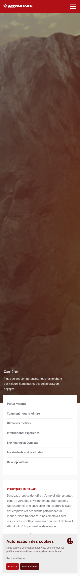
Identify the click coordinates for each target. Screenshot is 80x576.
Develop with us (17, 462)
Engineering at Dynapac (22, 443)
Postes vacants (16, 404)
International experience (23, 433)
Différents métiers (19, 423)
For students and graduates (25, 452)
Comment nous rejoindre (23, 413)
